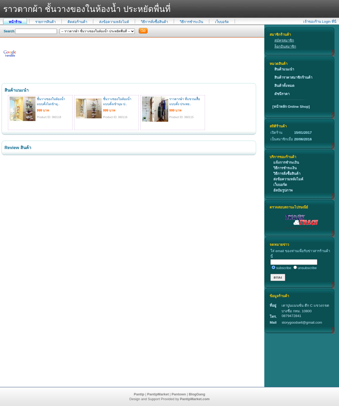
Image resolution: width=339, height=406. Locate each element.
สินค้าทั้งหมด (284, 86)
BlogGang (197, 394)
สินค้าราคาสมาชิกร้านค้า (293, 77)
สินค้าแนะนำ (284, 69)
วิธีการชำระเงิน (191, 22)
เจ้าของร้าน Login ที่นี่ (319, 22)
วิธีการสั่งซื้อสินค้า (154, 22)
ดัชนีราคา (281, 94)
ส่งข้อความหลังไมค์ (114, 22)
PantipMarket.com (194, 399)
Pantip (139, 394)
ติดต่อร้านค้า (77, 22)
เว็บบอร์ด (222, 22)
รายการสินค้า (45, 22)
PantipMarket (158, 394)
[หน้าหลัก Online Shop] (291, 107)
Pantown (179, 394)
